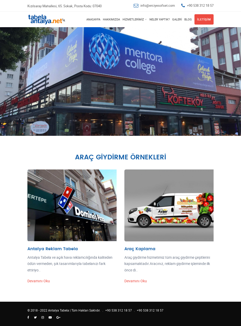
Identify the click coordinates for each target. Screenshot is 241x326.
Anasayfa (93, 19)
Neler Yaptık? (159, 19)
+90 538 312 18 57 (200, 5)
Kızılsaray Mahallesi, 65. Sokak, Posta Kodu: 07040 (64, 6)
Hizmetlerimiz (133, 19)
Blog (188, 19)
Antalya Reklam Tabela (52, 249)
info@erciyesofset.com (157, 5)
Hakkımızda (111, 19)
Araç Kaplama (139, 249)
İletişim (204, 19)
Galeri (177, 19)
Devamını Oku (38, 280)
